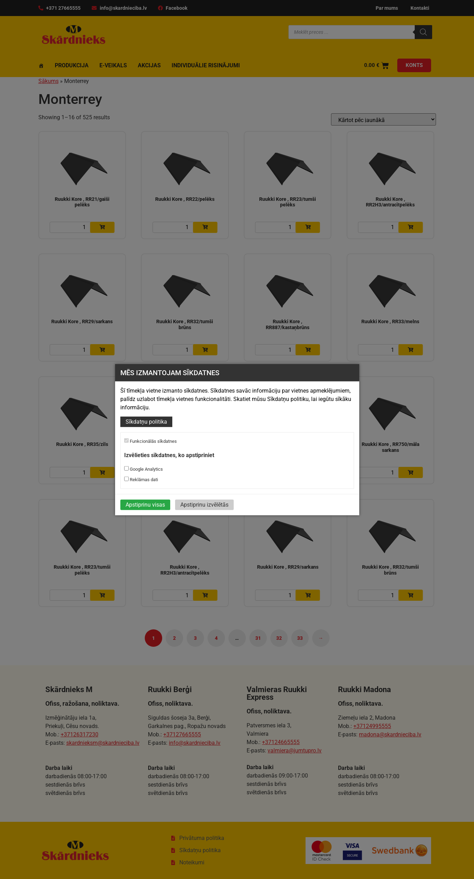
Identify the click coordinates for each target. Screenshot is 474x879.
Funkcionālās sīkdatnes (150, 441)
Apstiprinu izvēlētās (204, 504)
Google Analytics (143, 469)
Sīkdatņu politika (146, 421)
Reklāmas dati (141, 479)
